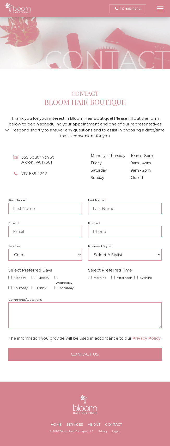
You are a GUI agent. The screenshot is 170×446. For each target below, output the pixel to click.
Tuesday (43, 278)
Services (14, 246)
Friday (41, 288)
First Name (17, 200)
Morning (100, 278)
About (94, 424)
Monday (20, 278)
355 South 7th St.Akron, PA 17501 (37, 160)
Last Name (97, 200)
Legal (115, 431)
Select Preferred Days (30, 270)
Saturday (67, 288)
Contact (113, 424)
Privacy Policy (146, 338)
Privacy (102, 431)
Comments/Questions (25, 300)
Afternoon (124, 278)
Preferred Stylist (100, 246)
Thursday (21, 288)
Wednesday (64, 283)
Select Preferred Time (110, 270)
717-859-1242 (128, 9)
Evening (146, 278)
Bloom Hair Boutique (18, 8)
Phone (94, 223)
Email (13, 223)
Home (56, 424)
